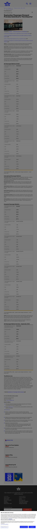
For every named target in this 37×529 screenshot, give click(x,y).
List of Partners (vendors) (4, 524)
